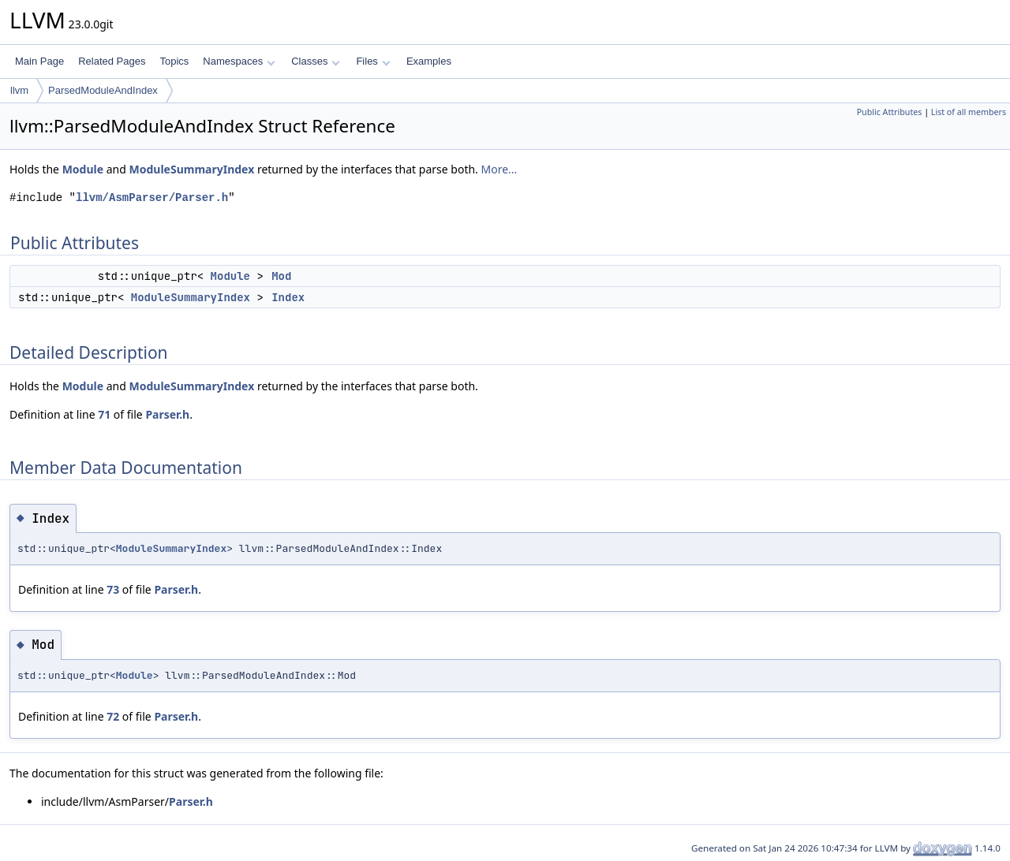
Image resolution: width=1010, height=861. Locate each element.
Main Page (39, 61)
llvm (19, 90)
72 (113, 716)
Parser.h (167, 414)
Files (373, 61)
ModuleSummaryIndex (192, 169)
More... (499, 169)
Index (288, 297)
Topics (174, 61)
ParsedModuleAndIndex (103, 90)
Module (82, 169)
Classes (315, 61)
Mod (281, 276)
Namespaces (239, 61)
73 (113, 589)
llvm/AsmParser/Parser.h (152, 197)
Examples (428, 61)
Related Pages (111, 61)
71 (104, 414)
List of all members (968, 111)
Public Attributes (889, 111)
